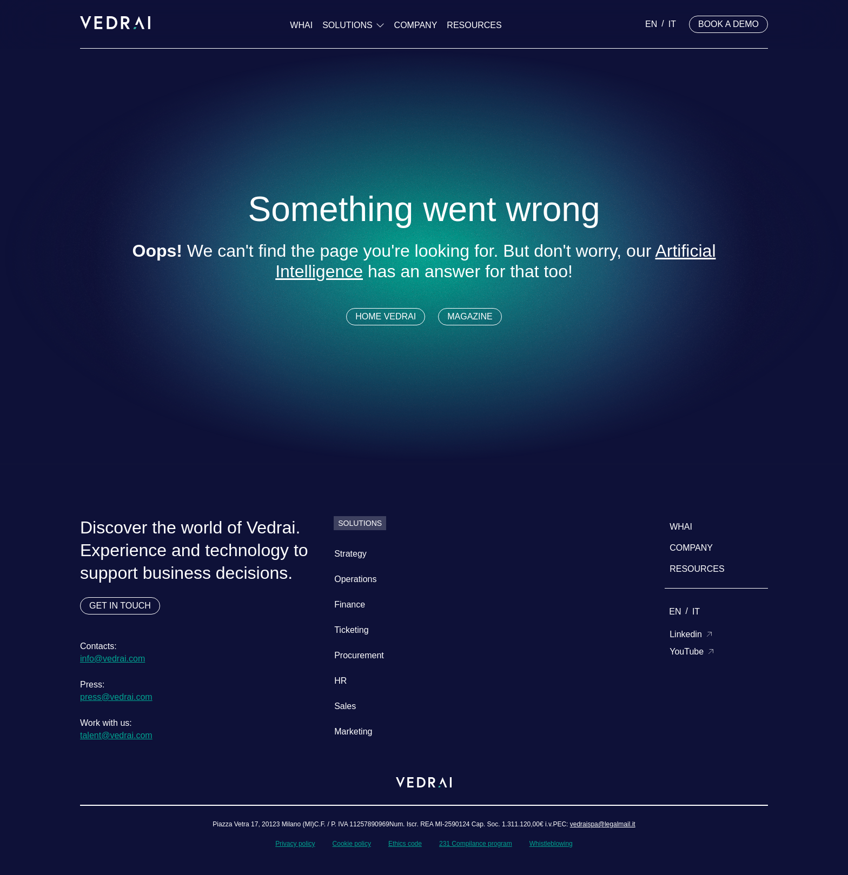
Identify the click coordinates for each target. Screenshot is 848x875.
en (651, 24)
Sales (345, 706)
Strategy (350, 553)
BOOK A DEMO (728, 24)
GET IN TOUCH (120, 605)
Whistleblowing (551, 843)
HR (340, 680)
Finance (349, 604)
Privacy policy (295, 843)
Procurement (359, 655)
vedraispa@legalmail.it (602, 824)
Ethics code (405, 843)
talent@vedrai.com (116, 735)
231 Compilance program (475, 843)
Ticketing (351, 629)
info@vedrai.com (112, 658)
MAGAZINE (470, 316)
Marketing (353, 731)
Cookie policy (352, 843)
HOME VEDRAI (385, 316)
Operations (355, 579)
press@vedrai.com (116, 697)
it (672, 24)
